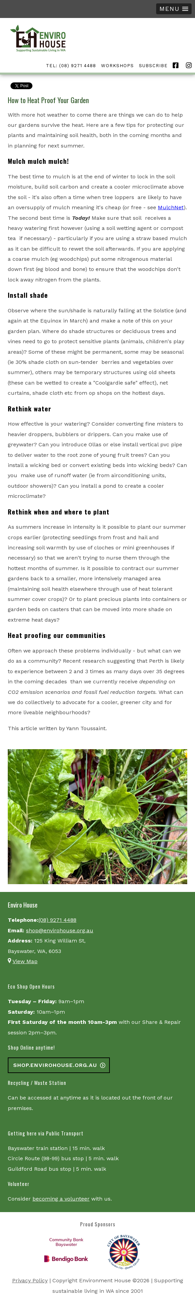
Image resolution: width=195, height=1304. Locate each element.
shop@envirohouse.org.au (59, 930)
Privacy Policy (30, 1280)
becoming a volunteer (61, 1198)
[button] (174, 8)
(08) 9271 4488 (57, 920)
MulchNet (171, 207)
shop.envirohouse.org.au (55, 1065)
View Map (25, 961)
